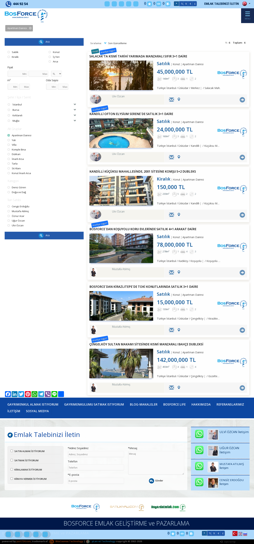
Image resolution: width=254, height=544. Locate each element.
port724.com (23, 541)
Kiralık (13, 57)
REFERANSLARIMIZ (230, 404)
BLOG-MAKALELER (143, 404)
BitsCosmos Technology (66, 541)
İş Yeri (54, 57)
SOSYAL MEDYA (37, 411)
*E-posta (73, 474)
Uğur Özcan (16, 220)
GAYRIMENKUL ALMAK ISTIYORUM (32, 404)
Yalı (12, 140)
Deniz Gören (17, 187)
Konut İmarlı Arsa (19, 173)
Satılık (13, 52)
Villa (12, 144)
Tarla (13, 163)
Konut (54, 52)
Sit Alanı (14, 168)
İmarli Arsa (16, 159)
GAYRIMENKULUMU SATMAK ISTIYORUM (94, 404)
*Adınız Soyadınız (78, 448)
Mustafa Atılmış (18, 211)
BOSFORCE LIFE (174, 404)
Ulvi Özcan (16, 225)
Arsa (53, 61)
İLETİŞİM (13, 411)
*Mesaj (132, 448)
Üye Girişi (228, 541)
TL (182, 3)
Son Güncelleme (115, 43)
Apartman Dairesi (19, 135)
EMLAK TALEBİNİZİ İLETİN (221, 4)
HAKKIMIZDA (201, 404)
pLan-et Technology (100, 541)
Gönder (156, 480)
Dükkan (14, 154)
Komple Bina (17, 149)
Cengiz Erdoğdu (18, 206)
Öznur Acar (16, 216)
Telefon (72, 461)
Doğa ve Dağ (17, 192)
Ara (44, 41)
